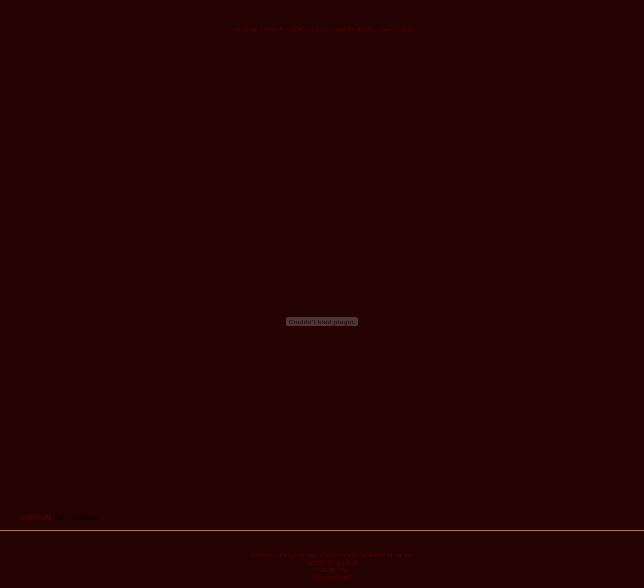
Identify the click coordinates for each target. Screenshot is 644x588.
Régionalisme (332, 577)
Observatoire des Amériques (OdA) (367, 28)
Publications (322, 13)
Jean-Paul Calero (253, 28)
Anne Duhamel (298, 28)
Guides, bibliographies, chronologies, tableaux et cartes (332, 555)
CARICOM (331, 570)
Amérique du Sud (332, 562)
